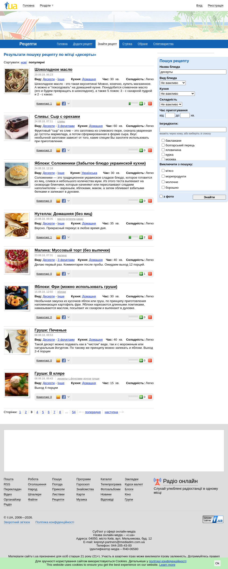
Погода (57, 484)
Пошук (57, 479)
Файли (33, 499)
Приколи (58, 489)
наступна (111, 412)
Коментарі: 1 (44, 103)
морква (169, 159)
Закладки (131, 479)
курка (167, 154)
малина (62, 255)
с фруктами (75, 378)
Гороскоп (82, 484)
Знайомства (85, 489)
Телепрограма (111, 484)
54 (74, 412)
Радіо (8, 504)
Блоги (129, 489)
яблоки (61, 291)
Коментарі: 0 (44, 150)
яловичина (171, 150)
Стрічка (127, 44)
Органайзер (12, 499)
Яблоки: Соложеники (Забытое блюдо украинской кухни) (90, 163)
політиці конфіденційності (167, 561)
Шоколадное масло (53, 69)
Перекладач (12, 489)
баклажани (171, 140)
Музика (81, 499)
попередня (93, 412)
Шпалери (34, 494)
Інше (60, 79)
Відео (8, 494)
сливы (61, 121)
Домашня (89, 79)
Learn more (167, 564)
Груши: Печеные (51, 330)
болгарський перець (178, 145)
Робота (33, 479)
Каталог (106, 479)
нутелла (70, 218)
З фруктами (66, 126)
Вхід (199, 5)
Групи (129, 499)
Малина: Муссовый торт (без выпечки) (72, 250)
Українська (89, 173)
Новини (106, 494)
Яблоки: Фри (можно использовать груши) (76, 286)
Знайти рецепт (107, 44)
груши (95, 378)
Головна (28, 5)
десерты (62, 378)
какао (79, 218)
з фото (167, 196)
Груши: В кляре (49, 373)
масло (61, 218)
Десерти (49, 79)
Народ (32, 489)
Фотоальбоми (111, 489)
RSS (7, 484)
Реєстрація (215, 5)
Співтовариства (163, 44)
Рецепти (58, 499)
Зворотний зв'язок (17, 522)
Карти (80, 494)
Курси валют (134, 484)
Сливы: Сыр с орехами (57, 116)
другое (87, 378)
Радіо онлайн (180, 481)
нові (24, 62)
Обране (143, 44)
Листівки (58, 494)
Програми (83, 479)
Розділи (45, 5)
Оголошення (37, 484)
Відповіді (107, 499)
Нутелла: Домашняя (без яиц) (63, 214)
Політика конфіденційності (55, 522)
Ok (217, 563)
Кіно (128, 494)
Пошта (8, 479)
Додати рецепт (82, 44)
